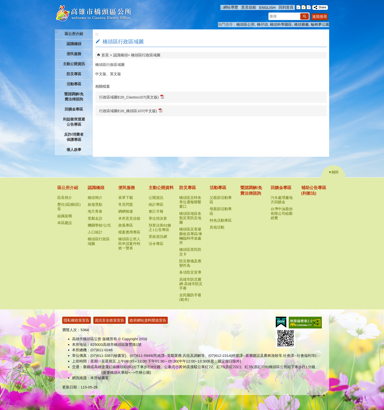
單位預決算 (158, 218)
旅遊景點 (95, 204)
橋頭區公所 (245, 24)
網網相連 (125, 211)
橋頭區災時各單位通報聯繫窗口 (190, 201)
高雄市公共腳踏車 (86, 372)
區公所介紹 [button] (74, 34)
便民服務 (126, 187)
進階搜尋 (319, 16)
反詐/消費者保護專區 (74, 137)
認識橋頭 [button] (74, 44)
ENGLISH (267, 7)
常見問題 (125, 204)
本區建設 (64, 223)
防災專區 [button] (74, 74)
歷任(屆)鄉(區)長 (69, 206)
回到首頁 (286, 7)
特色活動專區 (221, 220)
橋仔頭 (262, 24)
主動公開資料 (161, 187)
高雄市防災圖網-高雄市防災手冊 (191, 283)
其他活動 (217, 227)
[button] (304, 16)
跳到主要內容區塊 (2, 2)
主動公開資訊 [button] (74, 64)
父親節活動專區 (221, 199)
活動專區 (218, 187)
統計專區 (156, 204)
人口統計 (95, 232)
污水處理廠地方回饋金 (282, 199)
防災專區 (187, 187)
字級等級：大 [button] (309, 7)
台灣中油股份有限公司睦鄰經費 (282, 213)
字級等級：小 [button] (298, 7)
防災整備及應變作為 (190, 263)
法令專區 (156, 243)
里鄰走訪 (95, 218)
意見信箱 (248, 7)
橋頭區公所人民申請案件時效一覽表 (129, 243)
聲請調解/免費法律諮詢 (74, 96)
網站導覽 (230, 7)
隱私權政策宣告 (76, 320)
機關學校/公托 (99, 225)
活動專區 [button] (74, 84)
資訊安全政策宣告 (109, 320)
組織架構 (64, 216)
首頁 (105, 55)
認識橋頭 (120, 55)
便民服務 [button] (74, 54)
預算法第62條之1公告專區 (160, 227)
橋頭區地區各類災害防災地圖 (190, 217)
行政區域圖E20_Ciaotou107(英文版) (131, 97)
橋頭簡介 (95, 197)
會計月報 (156, 211)
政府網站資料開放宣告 (148, 320)
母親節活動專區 (221, 211)
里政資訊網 (158, 236)
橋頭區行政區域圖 (145, 55)
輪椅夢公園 (320, 24)
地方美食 (95, 211)
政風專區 (125, 225)
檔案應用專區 (129, 232)
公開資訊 (156, 197)
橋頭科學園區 (281, 24)
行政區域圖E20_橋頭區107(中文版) (130, 110)
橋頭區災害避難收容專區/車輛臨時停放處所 (190, 236)
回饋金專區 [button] (74, 109)
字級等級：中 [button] (303, 7)
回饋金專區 (281, 187)
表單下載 (125, 197)
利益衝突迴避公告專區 (74, 121)
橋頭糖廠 (301, 24)
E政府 (281, 322)
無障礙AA (305, 322)
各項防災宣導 (190, 272)
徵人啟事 (74, 149)
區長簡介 (64, 197)
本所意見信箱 (129, 218)
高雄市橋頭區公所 (93, 13)
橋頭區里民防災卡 (190, 251)
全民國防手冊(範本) (190, 297)
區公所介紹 (67, 187)
